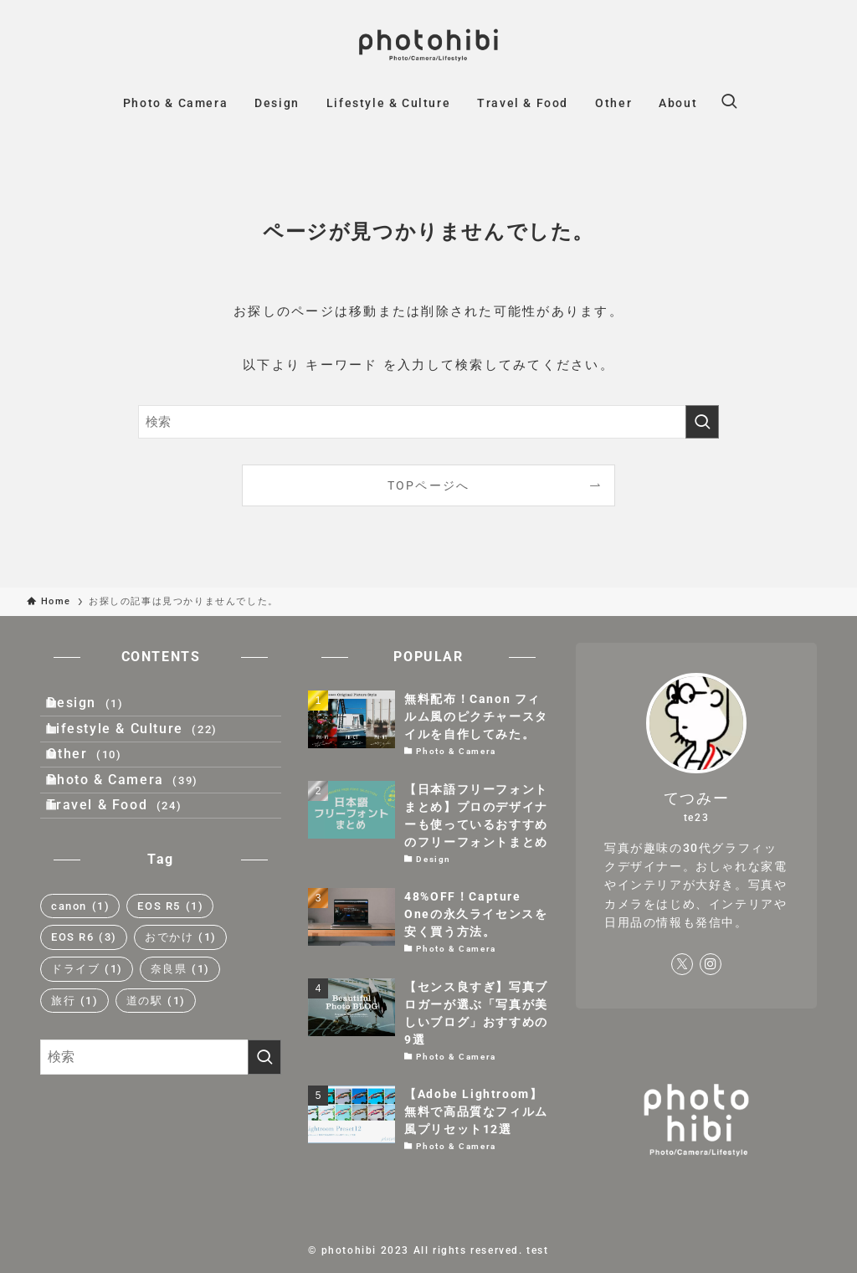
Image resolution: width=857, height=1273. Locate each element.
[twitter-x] (682, 964)
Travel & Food (131, 868)
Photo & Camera (139, 829)
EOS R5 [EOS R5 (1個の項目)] (170, 976)
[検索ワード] (428, 422)
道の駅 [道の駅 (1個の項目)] (156, 1071)
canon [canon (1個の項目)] (80, 976)
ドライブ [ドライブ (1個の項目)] (87, 1039)
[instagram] (710, 964)
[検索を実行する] (702, 422)
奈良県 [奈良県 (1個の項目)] (180, 1039)
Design (102, 709)
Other (101, 789)
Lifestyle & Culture (148, 749)
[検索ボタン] (729, 103)
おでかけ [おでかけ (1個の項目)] (181, 1008)
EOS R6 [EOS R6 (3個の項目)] (84, 1008)
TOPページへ (428, 485)
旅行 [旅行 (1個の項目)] (75, 1071)
